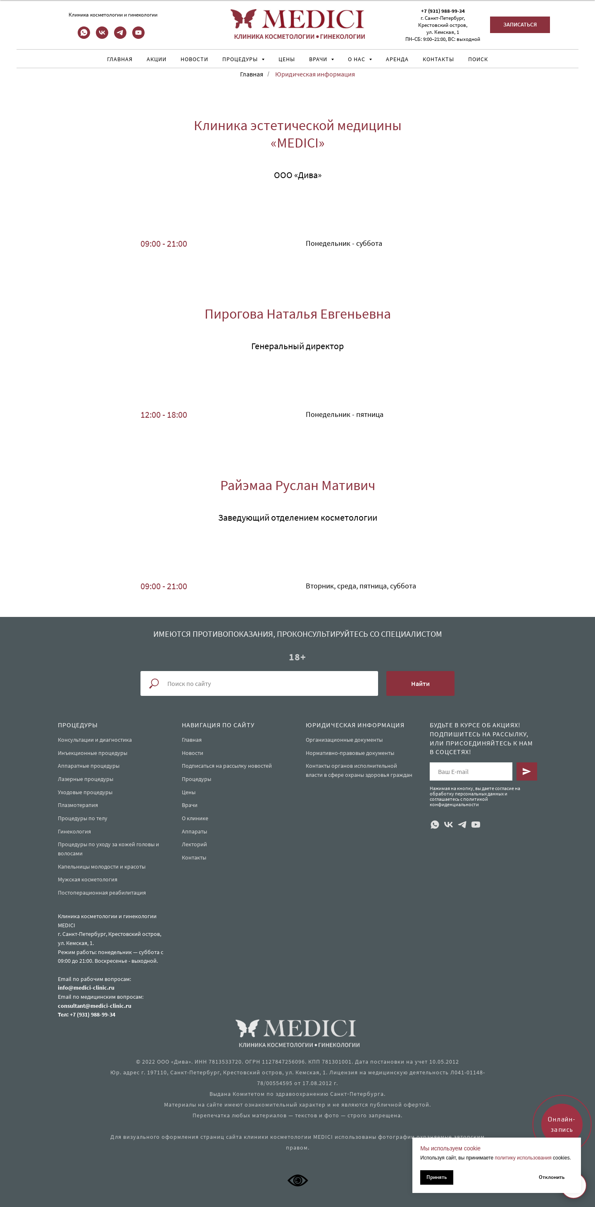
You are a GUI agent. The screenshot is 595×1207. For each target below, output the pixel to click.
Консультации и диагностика (95, 739)
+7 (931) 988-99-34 (443, 10)
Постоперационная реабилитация (102, 892)
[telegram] (120, 36)
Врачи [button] (319, 59)
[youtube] (138, 36)
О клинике (195, 818)
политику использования (523, 1158)
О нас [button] (357, 59)
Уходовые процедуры (85, 792)
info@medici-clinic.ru (86, 987)
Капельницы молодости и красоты (101, 866)
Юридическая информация (315, 74)
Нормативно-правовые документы (350, 753)
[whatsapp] (84, 36)
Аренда (397, 59)
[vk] (102, 36)
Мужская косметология (87, 879)
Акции (157, 59)
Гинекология (74, 831)
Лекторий (194, 844)
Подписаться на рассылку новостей (227, 765)
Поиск (478, 59)
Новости (194, 59)
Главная (120, 59)
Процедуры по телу (82, 818)
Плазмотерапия (78, 805)
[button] (520, 25)
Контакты (438, 59)
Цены (286, 59)
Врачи (190, 805)
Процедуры (196, 779)
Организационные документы (344, 739)
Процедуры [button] (240, 59)
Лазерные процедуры (85, 779)
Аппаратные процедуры (88, 765)
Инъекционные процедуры (92, 753)
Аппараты (194, 831)
